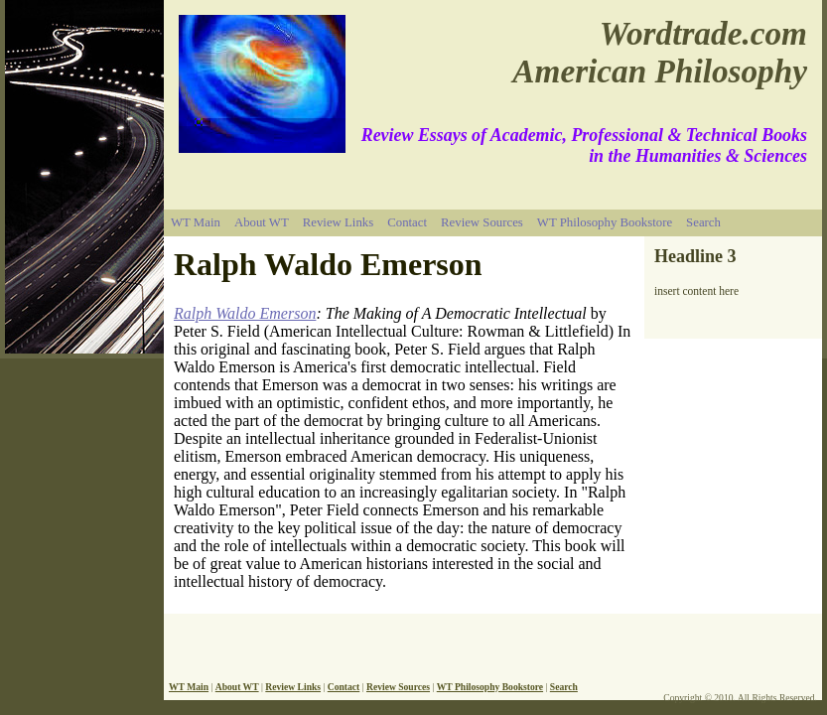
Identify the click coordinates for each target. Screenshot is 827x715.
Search (703, 222)
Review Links (338, 222)
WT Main (195, 222)
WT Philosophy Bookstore (604, 222)
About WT (261, 222)
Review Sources (482, 222)
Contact (407, 222)
